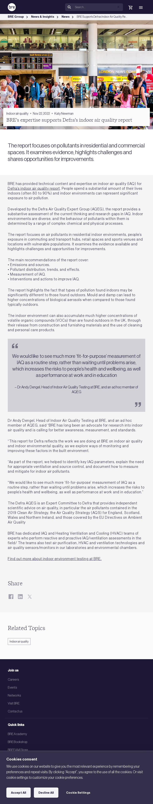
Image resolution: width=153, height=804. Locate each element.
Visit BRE (14, 703)
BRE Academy (17, 734)
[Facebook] (11, 596)
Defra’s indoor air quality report (34, 189)
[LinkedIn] (20, 596)
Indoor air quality (19, 641)
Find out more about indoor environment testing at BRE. (55, 559)
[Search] (98, 7)
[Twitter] (29, 596)
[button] (118, 7)
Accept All (18, 792)
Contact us (15, 711)
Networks (14, 695)
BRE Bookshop (17, 742)
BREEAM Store (18, 750)
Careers (13, 679)
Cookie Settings (78, 792)
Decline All (46, 792)
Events (12, 687)
